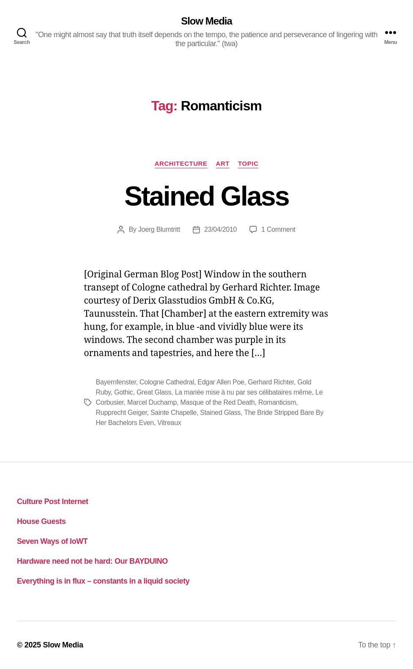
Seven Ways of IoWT (52, 541)
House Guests (41, 521)
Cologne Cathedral (166, 382)
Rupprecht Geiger (121, 412)
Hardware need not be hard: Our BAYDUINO (92, 561)
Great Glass (154, 392)
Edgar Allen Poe (220, 382)
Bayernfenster (116, 382)
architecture (181, 163)
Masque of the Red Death (217, 402)
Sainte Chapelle (173, 412)
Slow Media (206, 21)
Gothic (123, 392)
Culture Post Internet (52, 501)
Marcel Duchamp (152, 402)
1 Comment (278, 229)
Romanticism (277, 402)
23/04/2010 (220, 229)
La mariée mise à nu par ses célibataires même (243, 392)
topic (248, 163)
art (223, 163)
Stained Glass (206, 196)
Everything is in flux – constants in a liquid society (103, 581)
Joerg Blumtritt (159, 229)
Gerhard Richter (271, 382)
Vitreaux (169, 422)
